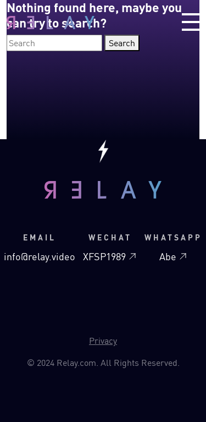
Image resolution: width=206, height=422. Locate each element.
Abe (173, 256)
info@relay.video (39, 256)
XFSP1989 (110, 256)
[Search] (54, 43)
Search (122, 42)
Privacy (103, 340)
